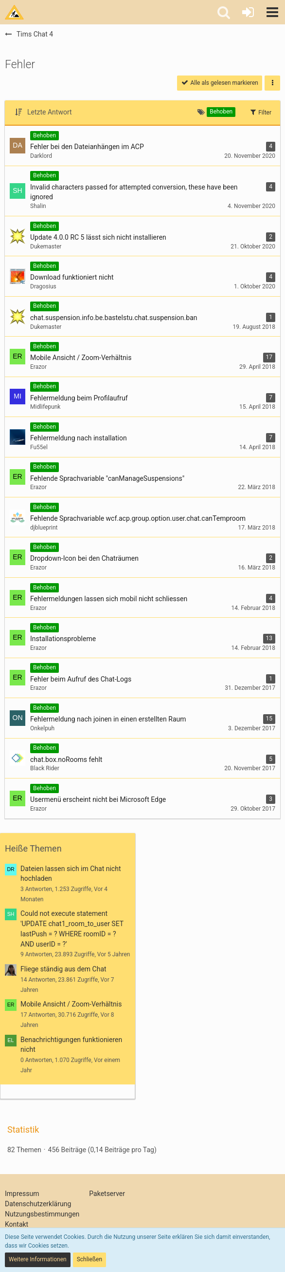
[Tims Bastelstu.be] (14, 12)
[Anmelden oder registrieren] (248, 12)
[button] (272, 12)
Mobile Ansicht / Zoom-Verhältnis (71, 1004)
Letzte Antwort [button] (49, 112)
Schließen (89, 1259)
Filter (260, 112)
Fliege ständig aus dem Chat (63, 969)
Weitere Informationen (38, 1259)
